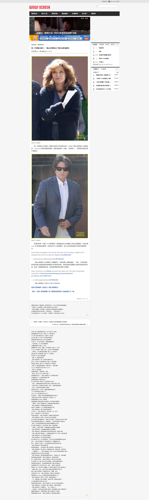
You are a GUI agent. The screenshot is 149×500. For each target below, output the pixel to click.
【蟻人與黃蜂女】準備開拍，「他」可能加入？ (43, 487)
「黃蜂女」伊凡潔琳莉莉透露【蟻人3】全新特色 (44, 351)
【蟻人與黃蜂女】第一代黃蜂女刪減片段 (42, 359)
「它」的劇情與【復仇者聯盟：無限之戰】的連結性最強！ (46, 479)
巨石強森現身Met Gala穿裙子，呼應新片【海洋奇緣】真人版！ (48, 313)
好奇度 (107, 44)
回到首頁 (104, 1)
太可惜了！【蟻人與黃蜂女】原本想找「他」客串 (44, 411)
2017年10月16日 (58, 259)
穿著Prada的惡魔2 (104, 58)
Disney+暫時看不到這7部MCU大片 (40, 367)
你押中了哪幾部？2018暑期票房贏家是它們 (42, 407)
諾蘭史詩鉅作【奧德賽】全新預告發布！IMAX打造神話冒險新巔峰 (48, 305)
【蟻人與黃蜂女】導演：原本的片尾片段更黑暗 (43, 417)
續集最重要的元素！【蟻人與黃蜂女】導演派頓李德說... (46, 493)
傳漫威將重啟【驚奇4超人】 (38, 379)
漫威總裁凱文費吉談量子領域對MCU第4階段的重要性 (45, 401)
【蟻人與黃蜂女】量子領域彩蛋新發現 (41, 409)
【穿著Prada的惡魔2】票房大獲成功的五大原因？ (44, 307)
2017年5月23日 (53, 280)
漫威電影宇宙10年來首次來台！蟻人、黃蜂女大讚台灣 (45, 465)
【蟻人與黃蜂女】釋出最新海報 (39, 445)
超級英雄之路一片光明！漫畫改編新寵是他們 (43, 389)
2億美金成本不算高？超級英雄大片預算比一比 (43, 397)
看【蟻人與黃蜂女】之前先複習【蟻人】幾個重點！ (45, 425)
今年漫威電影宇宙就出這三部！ (39, 481)
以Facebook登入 (114, 1)
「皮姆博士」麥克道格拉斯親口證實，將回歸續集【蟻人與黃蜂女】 (49, 489)
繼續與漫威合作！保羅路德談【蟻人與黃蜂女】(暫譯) (45, 491)
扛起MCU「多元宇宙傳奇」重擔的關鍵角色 (42, 341)
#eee (42, 273)
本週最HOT (96, 69)
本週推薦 (103, 69)
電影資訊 (34, 13)
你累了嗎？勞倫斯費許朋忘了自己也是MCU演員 (43, 331)
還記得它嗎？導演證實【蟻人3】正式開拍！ (43, 353)
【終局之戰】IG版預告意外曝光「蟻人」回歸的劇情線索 (46, 385)
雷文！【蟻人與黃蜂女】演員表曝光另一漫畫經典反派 (45, 441)
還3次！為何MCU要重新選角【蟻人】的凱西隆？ (44, 361)
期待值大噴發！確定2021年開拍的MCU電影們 (43, 363)
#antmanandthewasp (52, 273)
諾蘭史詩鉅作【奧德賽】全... (103, 75)
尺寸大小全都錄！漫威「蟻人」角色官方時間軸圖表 (45, 349)
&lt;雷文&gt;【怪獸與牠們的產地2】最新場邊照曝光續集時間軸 (69, 324)
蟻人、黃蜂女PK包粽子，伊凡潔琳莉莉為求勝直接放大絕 (46, 443)
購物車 (93, 13)
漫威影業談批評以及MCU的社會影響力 (41, 339)
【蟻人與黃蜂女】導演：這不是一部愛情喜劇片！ (44, 477)
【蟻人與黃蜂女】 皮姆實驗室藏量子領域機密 (43, 429)
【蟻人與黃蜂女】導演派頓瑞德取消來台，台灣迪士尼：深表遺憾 (48, 455)
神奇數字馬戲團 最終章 (105, 55)
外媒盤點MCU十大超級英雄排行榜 (40, 377)
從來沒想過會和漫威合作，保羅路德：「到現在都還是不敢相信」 (48, 421)
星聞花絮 (54, 13)
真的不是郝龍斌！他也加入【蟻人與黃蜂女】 (45, 287)
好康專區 (75, 13)
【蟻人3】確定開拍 (36, 369)
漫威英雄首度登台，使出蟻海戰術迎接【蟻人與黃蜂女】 (46, 463)
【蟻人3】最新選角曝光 (37, 357)
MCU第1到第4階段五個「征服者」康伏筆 (42, 335)
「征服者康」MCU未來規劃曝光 (39, 343)
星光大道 (44, 13)
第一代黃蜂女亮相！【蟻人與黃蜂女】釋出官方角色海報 (46, 459)
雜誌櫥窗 (65, 13)
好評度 (112, 44)
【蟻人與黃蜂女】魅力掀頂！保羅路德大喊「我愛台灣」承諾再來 (48, 449)
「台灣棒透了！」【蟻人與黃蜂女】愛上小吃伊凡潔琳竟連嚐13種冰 (49, 451)
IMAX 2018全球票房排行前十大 (39, 393)
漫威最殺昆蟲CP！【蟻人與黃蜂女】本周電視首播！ (45, 375)
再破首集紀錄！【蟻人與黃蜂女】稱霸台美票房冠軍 (45, 415)
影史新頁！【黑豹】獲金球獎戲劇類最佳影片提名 (44, 395)
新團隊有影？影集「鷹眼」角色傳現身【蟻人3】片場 (45, 347)
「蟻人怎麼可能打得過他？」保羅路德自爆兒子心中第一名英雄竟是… (49, 433)
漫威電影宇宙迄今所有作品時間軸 (40, 453)
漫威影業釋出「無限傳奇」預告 (39, 371)
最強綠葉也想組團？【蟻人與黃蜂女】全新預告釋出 (45, 457)
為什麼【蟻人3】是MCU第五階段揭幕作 (41, 337)
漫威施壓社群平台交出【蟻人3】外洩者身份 (43, 333)
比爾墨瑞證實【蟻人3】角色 (38, 345)
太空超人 (101, 62)
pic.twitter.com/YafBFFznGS (41, 276)
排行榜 (84, 13)
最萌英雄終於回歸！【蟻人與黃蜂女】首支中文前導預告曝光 (47, 483)
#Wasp (48, 271)
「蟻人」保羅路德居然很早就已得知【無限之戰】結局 (45, 383)
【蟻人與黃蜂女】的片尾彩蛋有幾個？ (41, 435)
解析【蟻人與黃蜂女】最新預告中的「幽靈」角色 (44, 471)
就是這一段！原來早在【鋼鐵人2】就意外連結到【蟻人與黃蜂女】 (49, 467)
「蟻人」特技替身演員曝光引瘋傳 (40, 387)
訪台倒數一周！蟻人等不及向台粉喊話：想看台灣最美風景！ (47, 461)
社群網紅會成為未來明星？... (103, 85)
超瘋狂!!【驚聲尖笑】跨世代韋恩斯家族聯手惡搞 (68, 33)
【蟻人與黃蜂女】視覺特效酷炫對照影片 (42, 405)
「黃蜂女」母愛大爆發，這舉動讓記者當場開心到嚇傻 (45, 427)
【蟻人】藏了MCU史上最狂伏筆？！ (41, 373)
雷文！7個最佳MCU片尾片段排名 (40, 413)
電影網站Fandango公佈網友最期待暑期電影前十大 (45, 475)
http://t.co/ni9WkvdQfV (63, 255)
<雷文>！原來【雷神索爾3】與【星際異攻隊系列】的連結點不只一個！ (53, 291)
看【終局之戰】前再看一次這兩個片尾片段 (42, 381)
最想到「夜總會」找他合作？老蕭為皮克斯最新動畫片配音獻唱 (50, 322)
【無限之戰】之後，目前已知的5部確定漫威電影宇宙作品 (46, 469)
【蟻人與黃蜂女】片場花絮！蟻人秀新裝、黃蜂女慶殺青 (46, 485)
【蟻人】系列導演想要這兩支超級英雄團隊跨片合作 (45, 423)
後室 (100, 51)
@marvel (70, 273)
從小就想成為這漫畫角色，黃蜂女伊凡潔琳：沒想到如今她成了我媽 (49, 419)
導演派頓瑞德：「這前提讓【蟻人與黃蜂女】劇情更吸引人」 (47, 447)
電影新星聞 (41, 44)
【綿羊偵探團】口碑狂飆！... (103, 82)
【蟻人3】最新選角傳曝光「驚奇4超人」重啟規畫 (44, 365)
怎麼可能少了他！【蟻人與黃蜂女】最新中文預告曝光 (45, 473)
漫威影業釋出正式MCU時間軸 (39, 399)
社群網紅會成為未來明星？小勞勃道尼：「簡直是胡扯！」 (46, 311)
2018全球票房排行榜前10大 (38, 391)
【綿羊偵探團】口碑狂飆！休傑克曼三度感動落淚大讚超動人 (47, 309)
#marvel (63, 273)
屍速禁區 (101, 48)
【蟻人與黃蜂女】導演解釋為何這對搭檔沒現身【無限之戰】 (47, 431)
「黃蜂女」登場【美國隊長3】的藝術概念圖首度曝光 (45, 403)
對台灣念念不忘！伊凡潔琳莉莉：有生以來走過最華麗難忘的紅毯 (48, 439)
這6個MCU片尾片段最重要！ (38, 355)
